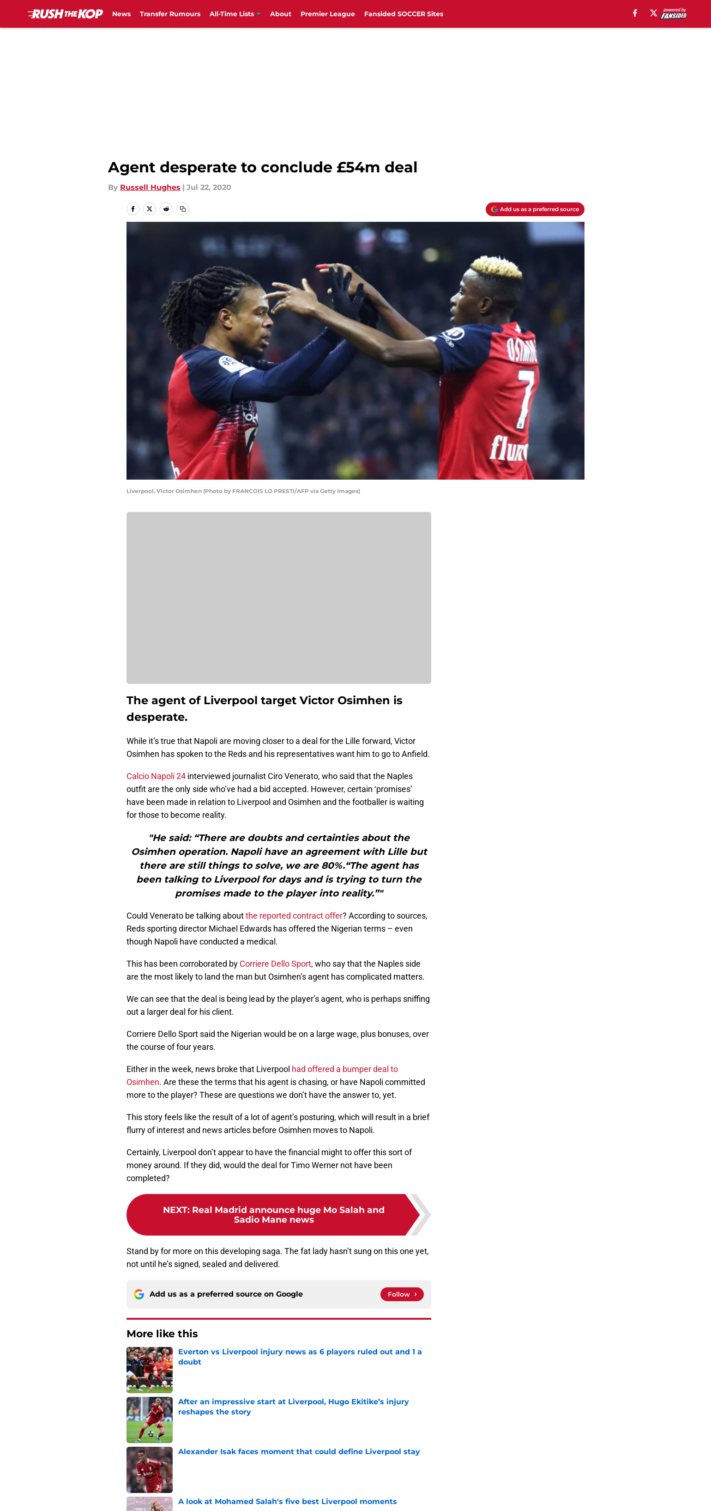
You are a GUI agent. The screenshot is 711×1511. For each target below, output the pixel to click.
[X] (653, 13)
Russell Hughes (150, 187)
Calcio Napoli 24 (156, 776)
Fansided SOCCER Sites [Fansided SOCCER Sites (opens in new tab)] (403, 14)
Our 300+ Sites (461, 1427)
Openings (266, 1427)
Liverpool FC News (187, 1362)
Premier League (328, 14)
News (121, 14)
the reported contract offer (294, 915)
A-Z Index (266, 1461)
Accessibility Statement (168, 1461)
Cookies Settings (367, 1461)
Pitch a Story (148, 1444)
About (280, 14)
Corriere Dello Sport (275, 964)
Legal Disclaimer (555, 1444)
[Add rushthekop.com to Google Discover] (535, 209)
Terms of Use (360, 1444)
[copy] (182, 208)
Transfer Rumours (170, 14)
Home (137, 1362)
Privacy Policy (274, 1444)
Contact (350, 1427)
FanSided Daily (552, 1427)
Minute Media (77, 1485)
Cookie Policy (459, 1444)
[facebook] (635, 13)
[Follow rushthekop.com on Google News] (402, 1294)
